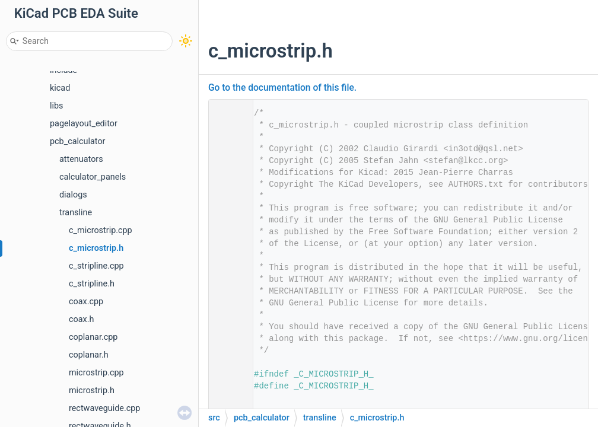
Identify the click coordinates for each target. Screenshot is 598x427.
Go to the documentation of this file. (282, 87)
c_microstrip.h (96, 248)
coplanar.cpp (93, 337)
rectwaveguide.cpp (104, 408)
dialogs (73, 195)
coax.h (81, 319)
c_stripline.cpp (96, 266)
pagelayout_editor (83, 124)
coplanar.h (89, 355)
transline (75, 213)
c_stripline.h (91, 284)
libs (56, 106)
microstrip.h (91, 390)
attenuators (81, 159)
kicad (60, 88)
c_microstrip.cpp (100, 230)
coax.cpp (86, 302)
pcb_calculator (78, 141)
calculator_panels (92, 177)
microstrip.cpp (96, 373)
